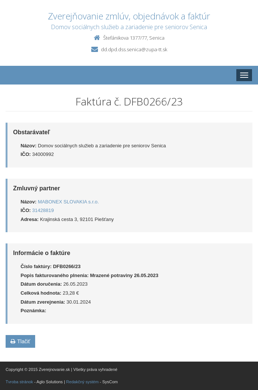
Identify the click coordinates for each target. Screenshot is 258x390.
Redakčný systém (82, 382)
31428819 (43, 210)
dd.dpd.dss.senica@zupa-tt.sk (134, 49)
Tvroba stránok (19, 382)
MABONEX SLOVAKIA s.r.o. (68, 202)
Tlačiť (20, 341)
